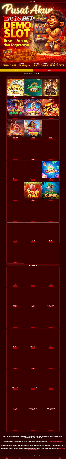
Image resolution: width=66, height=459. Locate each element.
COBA (15, 97)
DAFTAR (16, 70)
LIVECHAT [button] (59, 458)
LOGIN (49, 70)
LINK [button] (46, 458)
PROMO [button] (6, 458)
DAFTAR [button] (33, 458)
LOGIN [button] (20, 458)
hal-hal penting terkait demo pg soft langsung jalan (56, 441)
